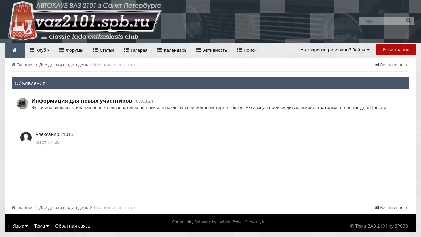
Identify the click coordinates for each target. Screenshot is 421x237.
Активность (214, 50)
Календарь (174, 50)
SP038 (401, 226)
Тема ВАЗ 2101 (371, 226)
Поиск (250, 50)
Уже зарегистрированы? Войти (335, 50)
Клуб (42, 50)
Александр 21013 (55, 134)
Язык (20, 226)
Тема (41, 226)
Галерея (139, 50)
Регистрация (396, 49)
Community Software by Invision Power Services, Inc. (220, 221)
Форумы (74, 50)
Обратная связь (72, 226)
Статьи (106, 50)
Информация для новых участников (81, 100)
